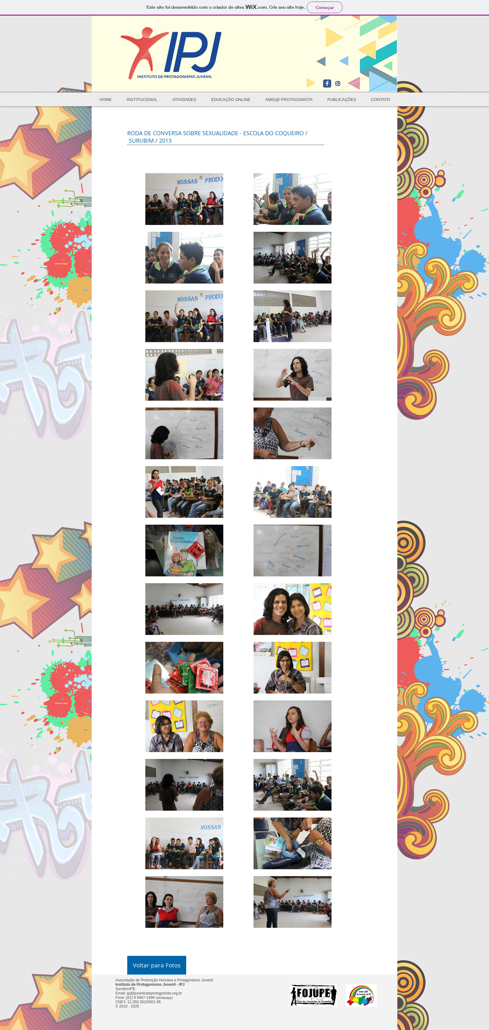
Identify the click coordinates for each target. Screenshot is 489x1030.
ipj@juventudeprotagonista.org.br (154, 993)
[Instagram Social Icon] (338, 83)
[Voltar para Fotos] (156, 965)
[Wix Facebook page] (327, 83)
